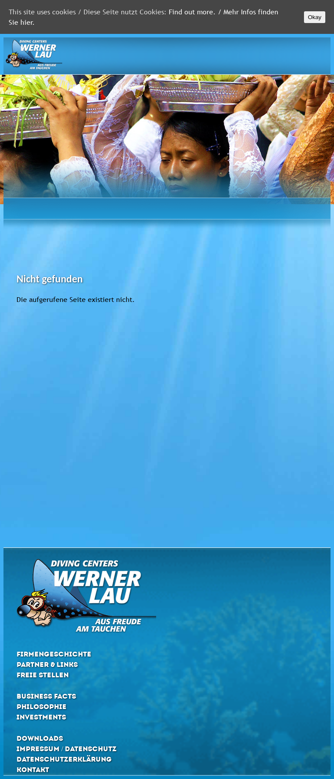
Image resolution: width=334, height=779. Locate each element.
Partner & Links (47, 664)
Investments (41, 717)
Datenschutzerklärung (64, 759)
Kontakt (33, 770)
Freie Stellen (43, 675)
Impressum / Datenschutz (67, 749)
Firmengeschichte (54, 654)
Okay (314, 17)
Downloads (40, 738)
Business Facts (46, 696)
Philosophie (42, 707)
